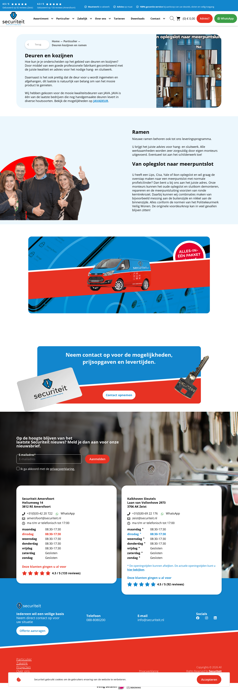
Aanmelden (97, 461)
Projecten (23, 669)
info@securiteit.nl (151, 622)
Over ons (107, 19)
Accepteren (209, 679)
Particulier (76, 19)
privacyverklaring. (62, 471)
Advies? (203, 19)
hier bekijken (135, 571)
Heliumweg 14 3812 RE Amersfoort (36, 506)
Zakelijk (92, 19)
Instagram (206, 622)
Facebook (197, 622)
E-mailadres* (27, 457)
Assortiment (58, 19)
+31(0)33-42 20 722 (40, 515)
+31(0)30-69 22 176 (145, 515)
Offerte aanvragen (32, 633)
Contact (156, 19)
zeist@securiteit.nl (144, 520)
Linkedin (215, 622)
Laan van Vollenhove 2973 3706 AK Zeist (146, 506)
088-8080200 (95, 622)
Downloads (140, 19)
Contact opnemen (119, 397)
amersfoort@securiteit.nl (44, 520)
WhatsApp (225, 19)
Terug (38, 46)
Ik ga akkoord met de (47, 471)
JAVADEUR (100, 103)
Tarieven (123, 19)
